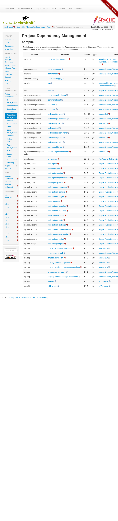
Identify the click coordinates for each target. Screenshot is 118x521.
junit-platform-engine (56, 197)
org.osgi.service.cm (55, 258)
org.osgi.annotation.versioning (60, 248)
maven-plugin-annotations (58, 152)
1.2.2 (7, 211)
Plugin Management (12, 146)
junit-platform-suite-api (57, 225)
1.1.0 (7, 227)
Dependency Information (12, 110)
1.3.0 (7, 207)
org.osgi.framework (55, 253)
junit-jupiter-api (54, 168)
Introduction (9, 39)
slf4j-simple (52, 286)
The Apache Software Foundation (22, 298)
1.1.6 (7, 217)
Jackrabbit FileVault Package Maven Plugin (34, 27)
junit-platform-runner (56, 215)
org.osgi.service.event (56, 272)
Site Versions (75, 9)
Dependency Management (12, 116)
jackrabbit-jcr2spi (54, 123)
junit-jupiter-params (55, 182)
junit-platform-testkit (56, 239)
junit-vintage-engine (56, 244)
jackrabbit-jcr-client (55, 114)
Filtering (8, 80)
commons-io (53, 74)
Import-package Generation (9, 59)
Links (63, 9)
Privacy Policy (42, 298)
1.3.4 (7, 201)
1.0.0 (7, 240)
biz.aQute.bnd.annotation (58, 59)
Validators (8, 71)
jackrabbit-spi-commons (57, 133)
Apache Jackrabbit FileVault (9, 178)
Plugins (9, 151)
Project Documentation (46, 9)
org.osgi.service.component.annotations (64, 267)
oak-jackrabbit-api (55, 147)
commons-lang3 (54, 100)
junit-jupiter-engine (55, 173)
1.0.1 (7, 237)
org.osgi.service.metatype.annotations (63, 277)
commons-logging (55, 79)
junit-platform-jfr (54, 201)
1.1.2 (7, 224)
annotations (52, 159)
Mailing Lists (9, 140)
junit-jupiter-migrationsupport (59, 178)
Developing (9, 46)
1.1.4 (7, 221)
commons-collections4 (57, 95)
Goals (7, 43)
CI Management (12, 101)
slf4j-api (51, 281)
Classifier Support (8, 76)
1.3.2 (7, 204)
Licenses (10, 136)
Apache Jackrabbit (9, 186)
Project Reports (11, 167)
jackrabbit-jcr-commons (57, 119)
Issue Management (12, 131)
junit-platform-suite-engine (58, 234)
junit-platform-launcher (57, 206)
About (9, 127)
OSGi (7, 84)
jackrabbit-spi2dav (55, 138)
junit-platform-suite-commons (59, 230)
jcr (49, 83)
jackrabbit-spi (53, 128)
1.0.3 (7, 234)
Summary (10, 162)
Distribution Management (12, 122)
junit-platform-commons (57, 187)
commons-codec (54, 69)
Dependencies (12, 106)
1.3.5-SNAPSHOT (9, 196)
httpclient (51, 105)
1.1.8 (7, 214)
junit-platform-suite (55, 220)
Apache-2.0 (103, 114)
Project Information (11, 95)
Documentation (25, 9)
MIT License (103, 281)
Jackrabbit (8, 27)
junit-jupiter (52, 164)
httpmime (51, 109)
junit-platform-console (56, 192)
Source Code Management (12, 156)
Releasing (9, 49)
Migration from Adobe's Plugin (10, 66)
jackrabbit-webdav (55, 142)
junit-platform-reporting (57, 211)
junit (49, 90)
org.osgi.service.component (59, 263)
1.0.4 (7, 230)
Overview (9, 9)
